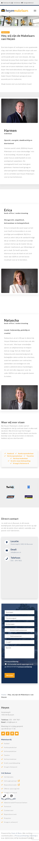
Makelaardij (6, 2)
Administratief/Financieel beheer (15, 802)
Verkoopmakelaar (13, 456)
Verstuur (9, 675)
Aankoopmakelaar (24, 453)
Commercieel (8, 810)
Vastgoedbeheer (27, 2)
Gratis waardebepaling (19, 461)
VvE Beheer (6, 773)
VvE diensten (8, 777)
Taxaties (29, 456)
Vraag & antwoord (10, 792)
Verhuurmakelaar (19, 458)
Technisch (7, 806)
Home (3, 695)
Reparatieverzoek (12, 785)
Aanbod (9, 453)
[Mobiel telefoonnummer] (19, 630)
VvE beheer (16, 2)
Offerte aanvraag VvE (12, 788)
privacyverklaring (25, 667)
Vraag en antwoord (11, 822)
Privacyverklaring (12, 661)
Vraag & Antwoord (19, 463)
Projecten (7, 818)
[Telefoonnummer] (19, 636)
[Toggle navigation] (35, 10)
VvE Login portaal (12, 781)
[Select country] (7, 630)
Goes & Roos (16, 833)
